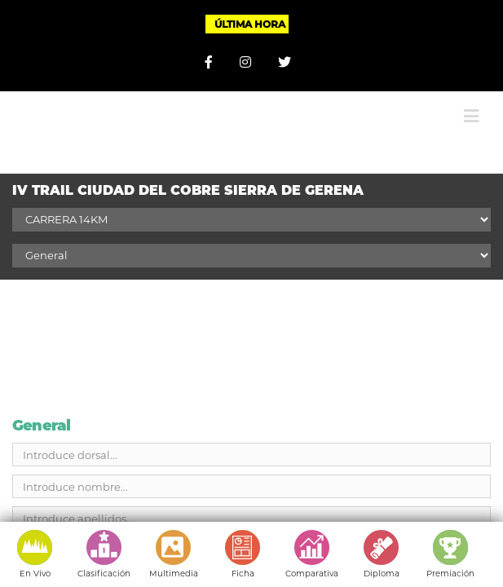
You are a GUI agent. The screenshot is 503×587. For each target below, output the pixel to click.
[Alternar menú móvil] (471, 104)
